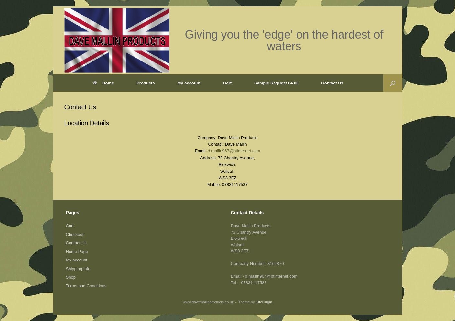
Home (103, 83)
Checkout (75, 234)
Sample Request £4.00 (276, 83)
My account (189, 83)
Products (145, 83)
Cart (227, 83)
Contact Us (332, 83)
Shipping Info (78, 268)
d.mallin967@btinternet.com (234, 151)
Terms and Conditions (86, 285)
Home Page (77, 251)
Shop (71, 277)
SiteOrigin (264, 302)
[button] (392, 83)
